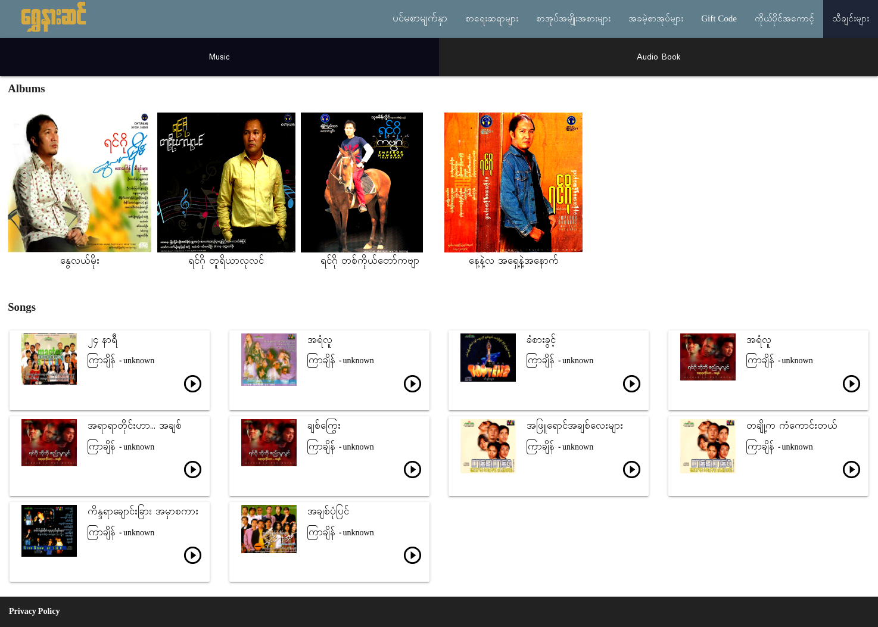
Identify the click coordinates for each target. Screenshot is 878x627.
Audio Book (658, 57)
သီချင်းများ (850, 19)
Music (219, 57)
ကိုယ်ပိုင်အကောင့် (784, 19)
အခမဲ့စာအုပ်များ (655, 19)
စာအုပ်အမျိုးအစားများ (573, 19)
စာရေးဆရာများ (491, 19)
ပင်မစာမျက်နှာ (420, 19)
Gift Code (719, 19)
